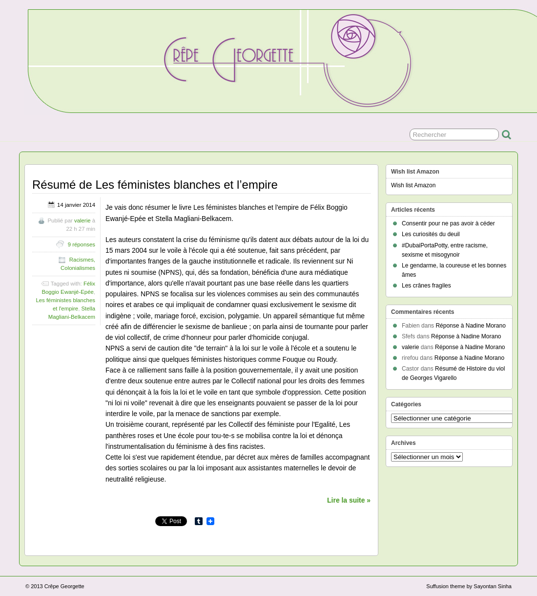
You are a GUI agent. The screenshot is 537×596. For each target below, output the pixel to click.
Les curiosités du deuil (431, 234)
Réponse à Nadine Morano (470, 325)
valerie (82, 220)
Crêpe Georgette (64, 586)
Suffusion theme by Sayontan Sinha (469, 586)
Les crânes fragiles (426, 285)
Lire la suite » (349, 500)
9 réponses (81, 244)
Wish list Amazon (413, 185)
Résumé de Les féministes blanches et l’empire (155, 184)
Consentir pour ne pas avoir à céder (448, 223)
